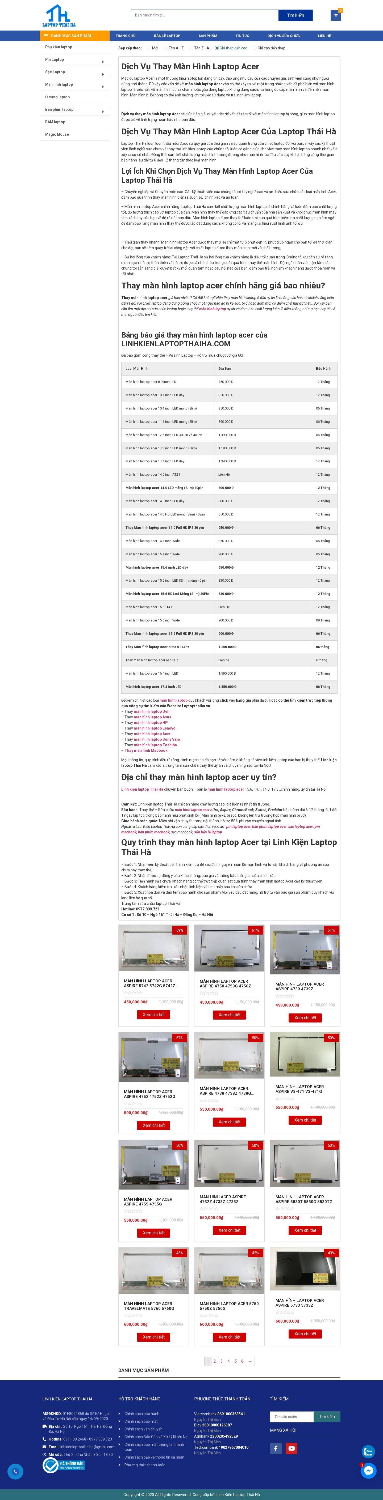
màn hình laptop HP (151, 723)
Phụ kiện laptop (58, 47)
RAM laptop (55, 122)
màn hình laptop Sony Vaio (157, 739)
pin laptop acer (238, 826)
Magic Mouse (57, 135)
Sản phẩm (208, 36)
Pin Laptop (76, 62)
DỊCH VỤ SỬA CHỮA (284, 36)
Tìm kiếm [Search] (295, 15)
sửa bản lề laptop (208, 832)
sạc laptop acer (300, 826)
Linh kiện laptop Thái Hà (142, 789)
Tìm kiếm (327, 1416)
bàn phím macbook (153, 832)
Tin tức (242, 36)
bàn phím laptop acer (269, 826)
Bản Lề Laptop (167, 36)
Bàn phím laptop (76, 112)
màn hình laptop (212, 309)
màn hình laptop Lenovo (155, 728)
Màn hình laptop (76, 87)
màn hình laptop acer (225, 789)
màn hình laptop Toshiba (155, 745)
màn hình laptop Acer (152, 734)
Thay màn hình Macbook (146, 750)
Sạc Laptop (76, 74)
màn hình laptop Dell (151, 711)
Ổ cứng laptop (57, 97)
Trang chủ (126, 36)
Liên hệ (324, 36)
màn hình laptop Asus (152, 717)
